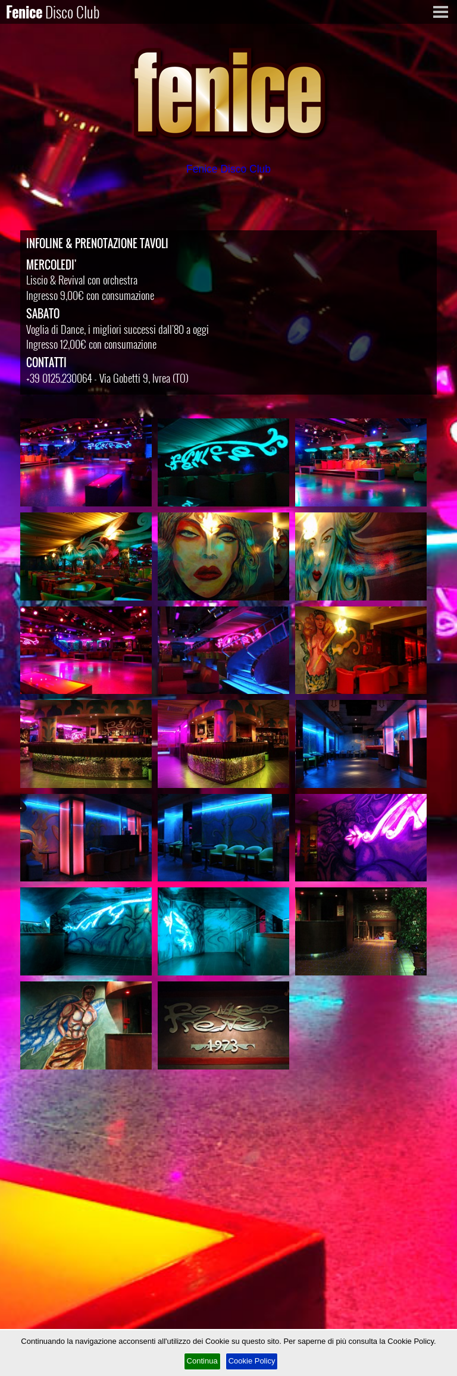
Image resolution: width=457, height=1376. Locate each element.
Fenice (53, 12)
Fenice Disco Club (228, 169)
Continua (202, 1360)
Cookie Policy (252, 1360)
